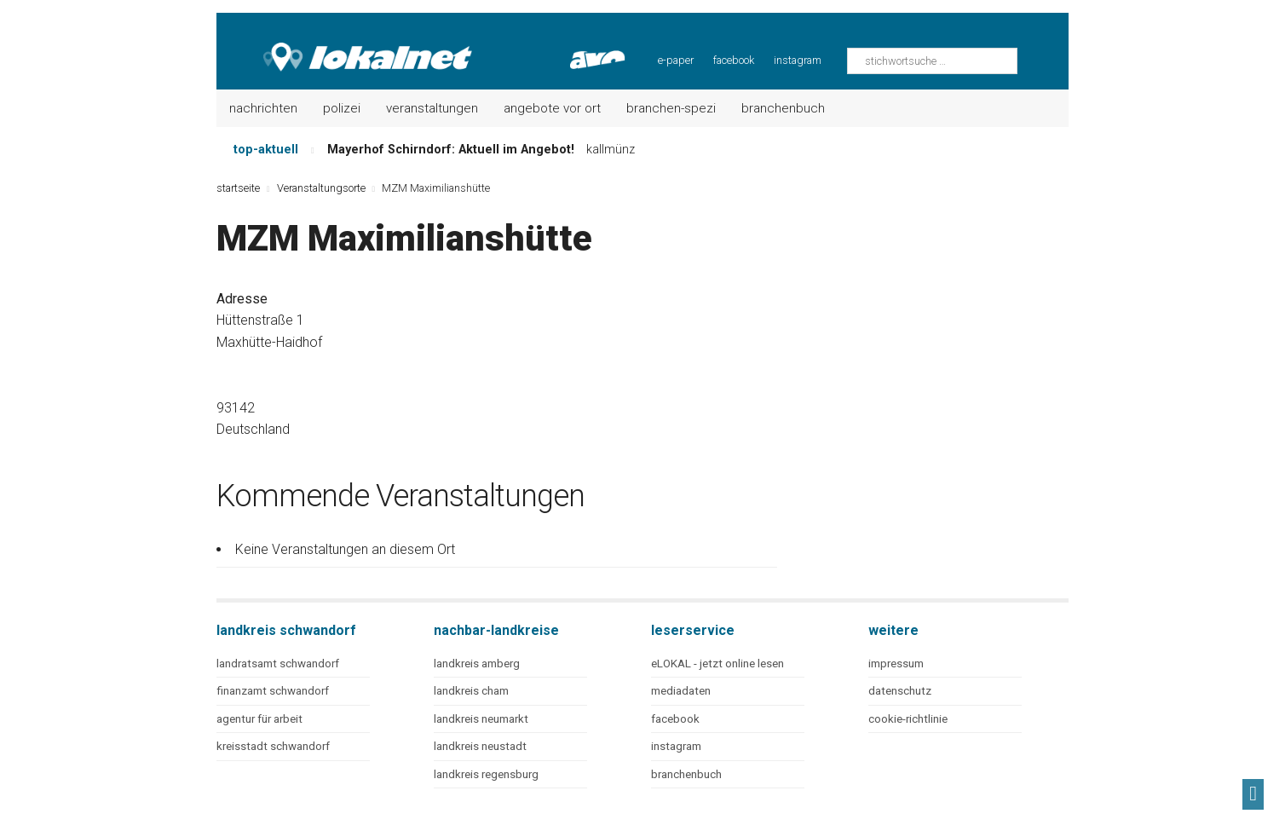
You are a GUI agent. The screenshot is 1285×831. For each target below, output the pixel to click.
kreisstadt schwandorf (273, 746)
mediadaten (681, 690)
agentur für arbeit (259, 719)
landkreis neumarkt (481, 719)
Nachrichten (263, 108)
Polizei (341, 108)
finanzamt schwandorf (272, 690)
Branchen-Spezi (671, 108)
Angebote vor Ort (552, 108)
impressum (896, 663)
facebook (733, 60)
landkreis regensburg (486, 774)
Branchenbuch (783, 108)
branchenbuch (686, 774)
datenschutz (899, 690)
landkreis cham (471, 690)
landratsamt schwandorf (277, 663)
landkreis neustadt (480, 746)
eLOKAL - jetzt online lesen (717, 663)
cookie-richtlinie (908, 719)
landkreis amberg (477, 663)
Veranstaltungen (432, 108)
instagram (797, 60)
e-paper (676, 60)
